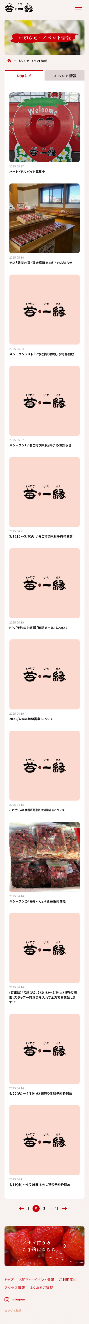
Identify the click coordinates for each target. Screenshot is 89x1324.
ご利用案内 (68, 1279)
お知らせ (24, 75)
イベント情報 (65, 75)
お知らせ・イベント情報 (36, 1279)
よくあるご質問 (41, 1287)
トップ (9, 1279)
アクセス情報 (15, 1287)
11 (56, 1209)
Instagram (18, 1299)
